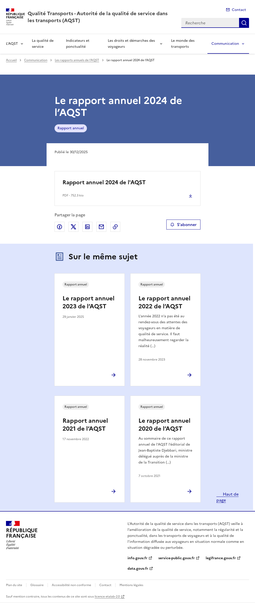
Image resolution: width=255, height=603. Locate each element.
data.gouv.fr (138, 568)
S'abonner (183, 225)
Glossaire (37, 585)
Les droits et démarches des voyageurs (131, 43)
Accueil (11, 60)
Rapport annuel (71, 128)
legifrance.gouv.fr (221, 558)
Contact (239, 9)
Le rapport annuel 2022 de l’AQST (164, 302)
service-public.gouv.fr (176, 558)
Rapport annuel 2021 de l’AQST (85, 424)
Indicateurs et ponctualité (77, 43)
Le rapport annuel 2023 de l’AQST (89, 302)
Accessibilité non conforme (71, 585)
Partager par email (101, 227)
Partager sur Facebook (59, 227)
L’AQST (12, 43)
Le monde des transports (182, 43)
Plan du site (14, 585)
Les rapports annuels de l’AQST (77, 60)
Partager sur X (73, 227)
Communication (225, 43)
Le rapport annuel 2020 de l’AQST (164, 424)
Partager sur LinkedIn (87, 227)
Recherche (244, 23)
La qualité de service (43, 43)
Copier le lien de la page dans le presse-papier (115, 227)
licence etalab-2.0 (107, 596)
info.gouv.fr (137, 558)
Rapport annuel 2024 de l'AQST (104, 182)
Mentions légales (131, 585)
